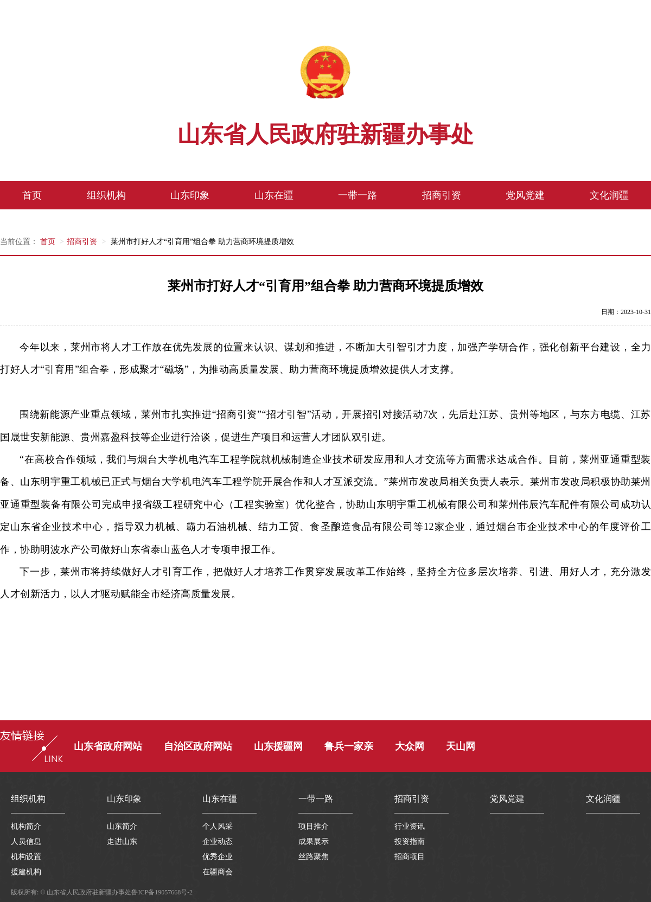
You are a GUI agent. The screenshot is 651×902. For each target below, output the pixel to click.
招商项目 (409, 857)
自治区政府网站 (198, 746)
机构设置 (26, 857)
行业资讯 (409, 826)
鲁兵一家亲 (348, 746)
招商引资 (441, 195)
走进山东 (122, 841)
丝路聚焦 (313, 857)
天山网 (460, 746)
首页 (32, 195)
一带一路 (357, 195)
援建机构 (26, 872)
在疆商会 (217, 872)
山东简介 (122, 826)
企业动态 (217, 841)
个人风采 (217, 826)
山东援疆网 (278, 746)
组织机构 (106, 195)
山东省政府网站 (108, 746)
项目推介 (313, 826)
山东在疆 (273, 195)
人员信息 (26, 841)
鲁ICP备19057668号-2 (162, 892)
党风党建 (525, 195)
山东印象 (189, 195)
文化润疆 (609, 195)
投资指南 (409, 841)
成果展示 (313, 841)
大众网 (409, 746)
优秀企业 (217, 857)
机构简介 (26, 826)
